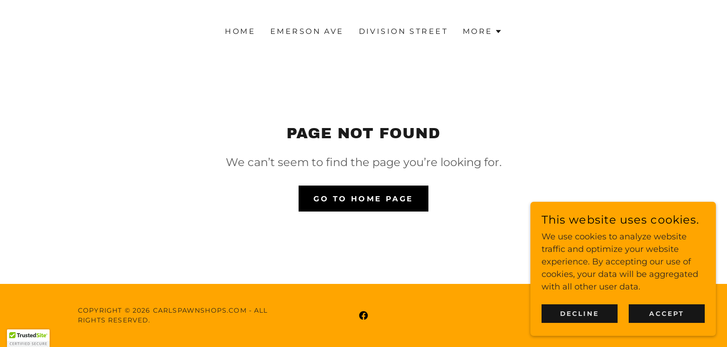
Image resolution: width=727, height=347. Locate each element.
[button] (482, 31)
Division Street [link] (403, 31)
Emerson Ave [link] (307, 31)
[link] (363, 315)
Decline (579, 313)
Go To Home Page (363, 198)
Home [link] (240, 31)
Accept (666, 313)
